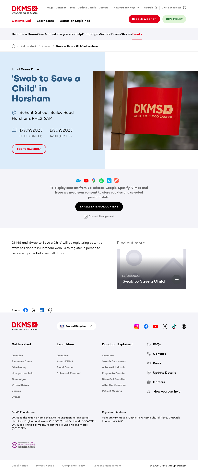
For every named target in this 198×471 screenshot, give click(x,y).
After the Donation (114, 384)
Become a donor (144, 19)
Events (137, 34)
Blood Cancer (65, 367)
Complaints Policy (73, 465)
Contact (61, 7)
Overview (17, 355)
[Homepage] (13, 45)
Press (72, 7)
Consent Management (99, 216)
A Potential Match (113, 367)
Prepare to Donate (113, 373)
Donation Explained (75, 21)
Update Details (87, 7)
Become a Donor (24, 34)
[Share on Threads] (50, 310)
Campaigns (91, 34)
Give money (174, 19)
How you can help (68, 34)
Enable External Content (99, 206)
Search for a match (114, 361)
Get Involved (21, 21)
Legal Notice (20, 465)
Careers (103, 7)
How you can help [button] (126, 8)
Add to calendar (29, 148)
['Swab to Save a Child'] (176, 279)
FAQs (50, 7)
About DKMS (65, 361)
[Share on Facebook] (25, 310)
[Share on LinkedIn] (42, 310)
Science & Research (69, 373)
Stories (126, 34)
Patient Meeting (112, 390)
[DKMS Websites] (172, 8)
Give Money (46, 34)
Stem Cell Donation (114, 379)
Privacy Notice (45, 465)
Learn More (45, 21)
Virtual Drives (110, 34)
